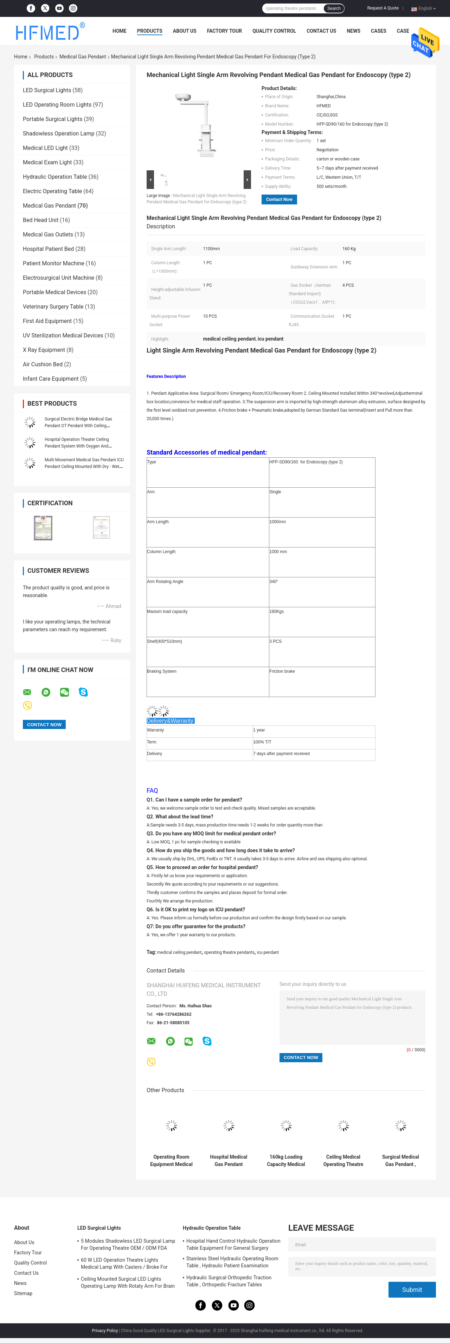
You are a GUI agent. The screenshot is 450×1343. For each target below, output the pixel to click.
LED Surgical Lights (47, 90)
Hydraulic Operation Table (55, 176)
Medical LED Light (45, 148)
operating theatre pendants (229, 952)
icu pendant (268, 952)
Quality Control (274, 31)
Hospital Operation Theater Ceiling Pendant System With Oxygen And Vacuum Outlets (77, 446)
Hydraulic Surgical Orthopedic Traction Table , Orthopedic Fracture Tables (228, 1281)
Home (119, 31)
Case (403, 31)
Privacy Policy (105, 1330)
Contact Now (279, 199)
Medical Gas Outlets (48, 234)
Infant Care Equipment (51, 378)
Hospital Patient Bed (48, 249)
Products (149, 31)
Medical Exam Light (47, 162)
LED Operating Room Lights (57, 104)
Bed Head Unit (40, 220)
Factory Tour (224, 31)
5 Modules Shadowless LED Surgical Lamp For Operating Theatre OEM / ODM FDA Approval (128, 1245)
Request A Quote (383, 8)
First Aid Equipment (47, 321)
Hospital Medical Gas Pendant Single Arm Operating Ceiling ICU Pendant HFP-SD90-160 (229, 1160)
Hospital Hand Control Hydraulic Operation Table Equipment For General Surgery (233, 1244)
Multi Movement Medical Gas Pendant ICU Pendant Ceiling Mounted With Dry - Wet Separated (84, 466)
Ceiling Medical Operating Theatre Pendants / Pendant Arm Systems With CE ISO (343, 1160)
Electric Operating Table (52, 191)
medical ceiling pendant (179, 952)
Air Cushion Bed (43, 364)
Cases (378, 31)
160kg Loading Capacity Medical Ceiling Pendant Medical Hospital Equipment (286, 1160)
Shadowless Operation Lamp (59, 133)
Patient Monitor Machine (53, 263)
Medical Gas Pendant (82, 56)
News (353, 31)
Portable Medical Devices (54, 292)
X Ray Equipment (44, 350)
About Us (185, 31)
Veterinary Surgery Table (53, 306)
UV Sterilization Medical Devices (63, 335)
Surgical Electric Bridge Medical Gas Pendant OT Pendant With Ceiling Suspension (78, 426)
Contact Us (321, 31)
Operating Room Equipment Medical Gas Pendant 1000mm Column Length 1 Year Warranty (171, 1160)
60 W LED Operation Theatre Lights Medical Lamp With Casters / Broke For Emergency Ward (124, 1264)
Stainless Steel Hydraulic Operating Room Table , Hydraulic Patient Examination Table (232, 1263)
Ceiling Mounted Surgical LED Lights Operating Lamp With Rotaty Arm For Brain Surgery (128, 1283)
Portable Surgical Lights (52, 119)
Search (334, 8)
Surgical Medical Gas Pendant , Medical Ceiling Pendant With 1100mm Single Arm (400, 1160)
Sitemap (23, 1293)
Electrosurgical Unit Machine (58, 277)
